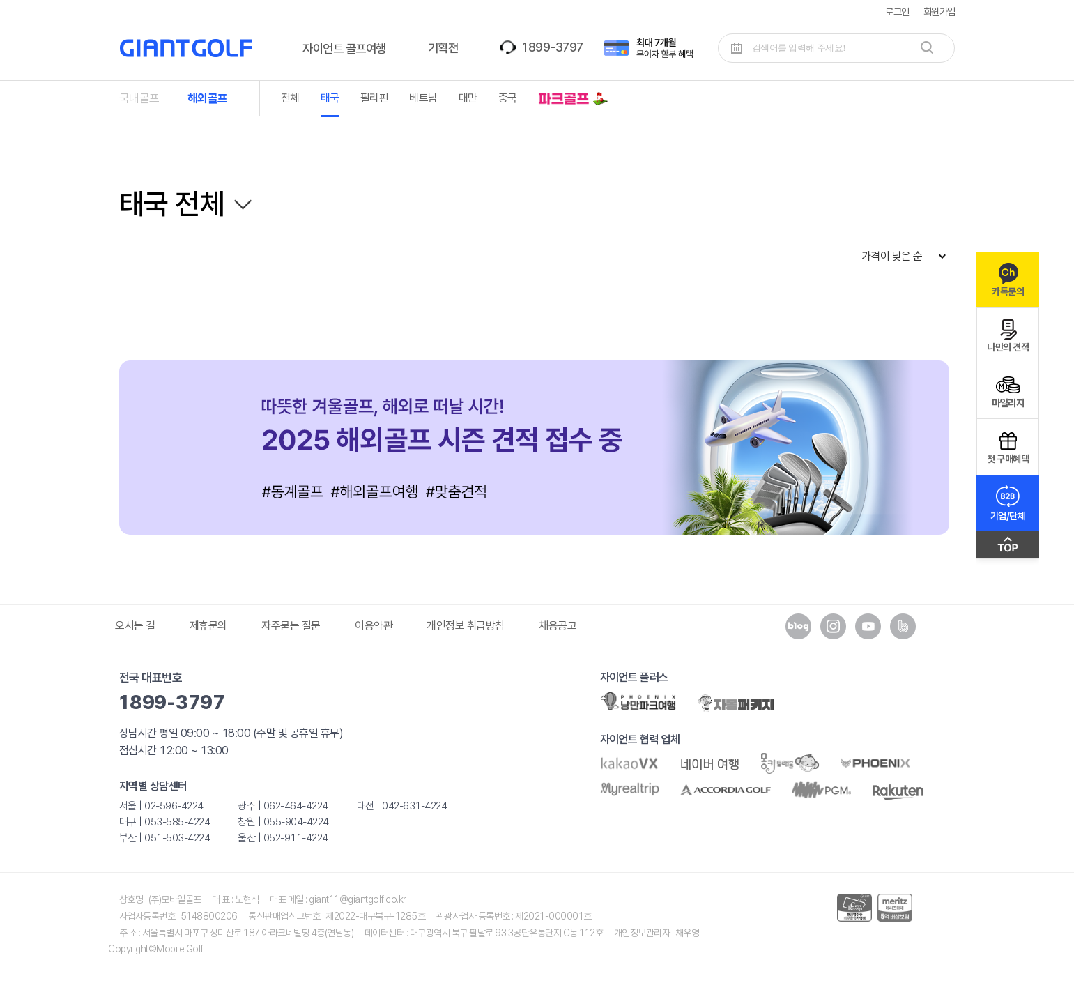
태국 (330, 98)
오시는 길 (135, 625)
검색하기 (927, 47)
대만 (468, 98)
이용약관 (373, 625)
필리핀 (374, 98)
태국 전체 (172, 203)
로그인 (897, 11)
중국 (507, 98)
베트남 (423, 98)
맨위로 (1007, 548)
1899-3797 (552, 47)
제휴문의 (208, 625)
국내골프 (139, 98)
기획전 (443, 47)
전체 (290, 98)
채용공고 (557, 625)
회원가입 (939, 11)
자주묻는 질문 (291, 625)
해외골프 (207, 98)
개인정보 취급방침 (466, 625)
